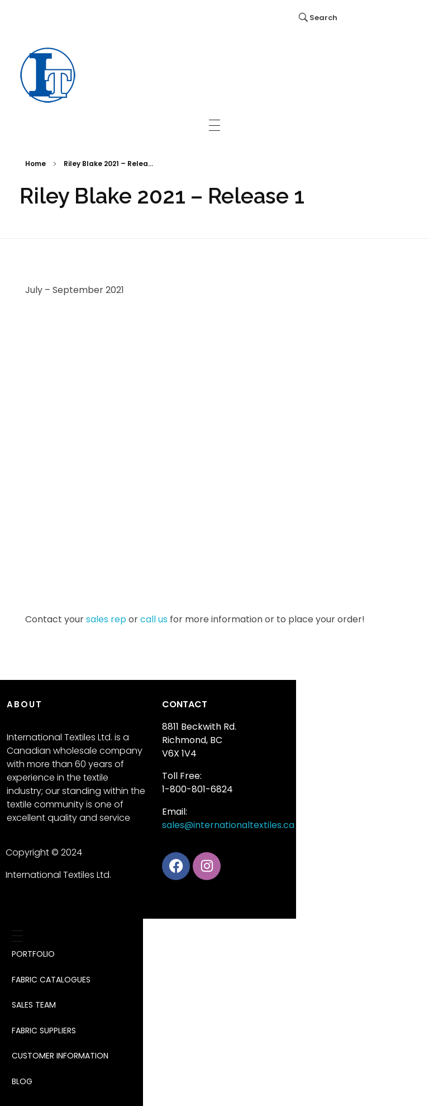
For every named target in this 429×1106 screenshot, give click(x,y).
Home (35, 163)
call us (154, 619)
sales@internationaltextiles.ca (228, 825)
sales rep (106, 619)
